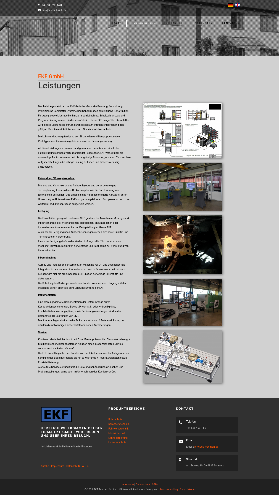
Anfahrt (45, 466)
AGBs (85, 466)
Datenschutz (73, 466)
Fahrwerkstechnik (118, 428)
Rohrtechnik (115, 419)
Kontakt (229, 23)
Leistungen (175, 23)
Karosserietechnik (118, 424)
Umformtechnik (117, 442)
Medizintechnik (117, 433)
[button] (143, 23)
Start (116, 23)
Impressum (57, 466)
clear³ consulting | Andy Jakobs (176, 489)
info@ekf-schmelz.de (206, 446)
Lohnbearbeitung (118, 437)
